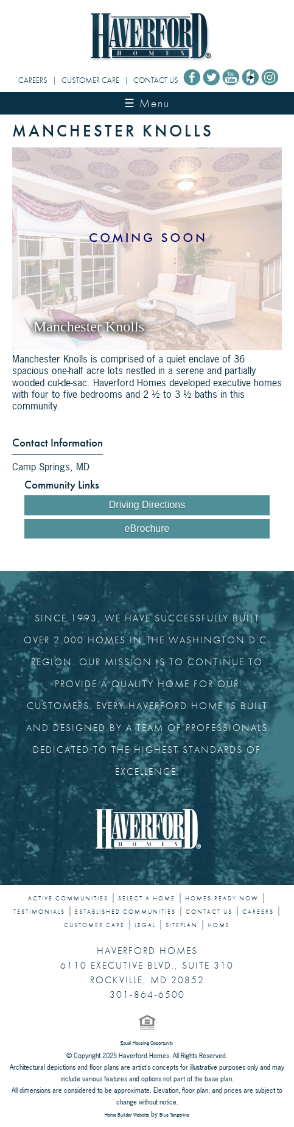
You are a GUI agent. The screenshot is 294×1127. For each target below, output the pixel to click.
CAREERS (32, 80)
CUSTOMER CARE (90, 80)
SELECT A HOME (146, 898)
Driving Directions (147, 505)
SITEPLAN (182, 925)
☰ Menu (147, 103)
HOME (219, 925)
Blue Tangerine (174, 1115)
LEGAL (145, 925)
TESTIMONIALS (39, 912)
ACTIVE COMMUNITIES (68, 898)
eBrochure (147, 528)
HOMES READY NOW (222, 898)
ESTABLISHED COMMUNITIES (125, 912)
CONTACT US (155, 80)
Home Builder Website (127, 1115)
